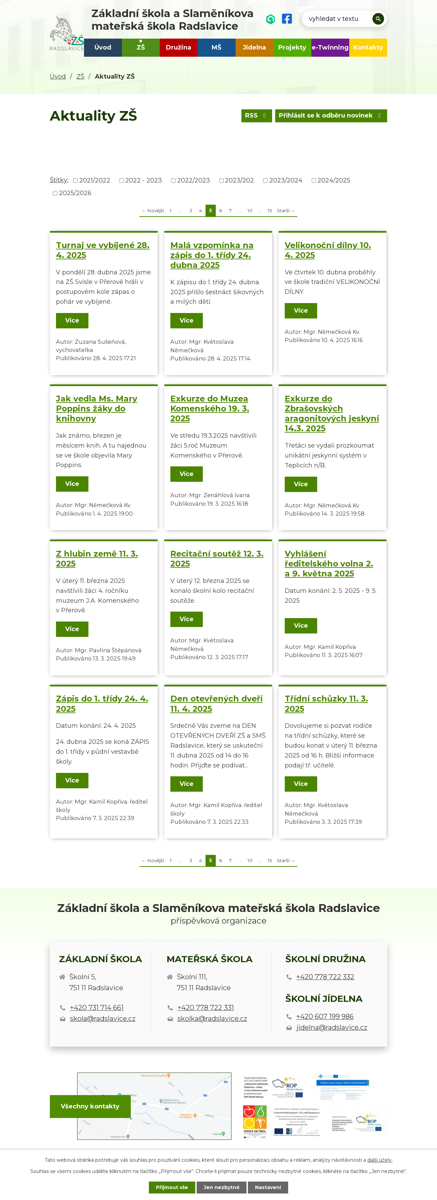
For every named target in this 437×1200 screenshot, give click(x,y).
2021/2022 (94, 180)
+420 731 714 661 (97, 1008)
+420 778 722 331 (206, 1008)
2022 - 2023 (143, 180)
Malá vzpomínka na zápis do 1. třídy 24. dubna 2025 (212, 255)
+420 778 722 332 (325, 977)
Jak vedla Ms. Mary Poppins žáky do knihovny (96, 409)
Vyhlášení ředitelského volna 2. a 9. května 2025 (329, 564)
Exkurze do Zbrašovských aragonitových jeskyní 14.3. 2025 (332, 414)
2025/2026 (75, 193)
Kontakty (368, 47)
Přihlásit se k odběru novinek (331, 115)
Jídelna (254, 47)
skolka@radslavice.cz (212, 1018)
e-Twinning (330, 47)
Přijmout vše (172, 1187)
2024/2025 (334, 180)
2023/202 (239, 180)
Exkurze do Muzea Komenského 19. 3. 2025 (209, 409)
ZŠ (141, 47)
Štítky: (59, 180)
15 (270, 210)
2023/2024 (285, 180)
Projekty (292, 47)
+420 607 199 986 (325, 1016)
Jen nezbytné (222, 1187)
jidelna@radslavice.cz (331, 1027)
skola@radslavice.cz (103, 1018)
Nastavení (268, 1187)
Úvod (103, 47)
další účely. (380, 1160)
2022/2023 (193, 180)
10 (250, 210)
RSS (256, 115)
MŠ (216, 47)
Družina (178, 47)
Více (72, 320)
